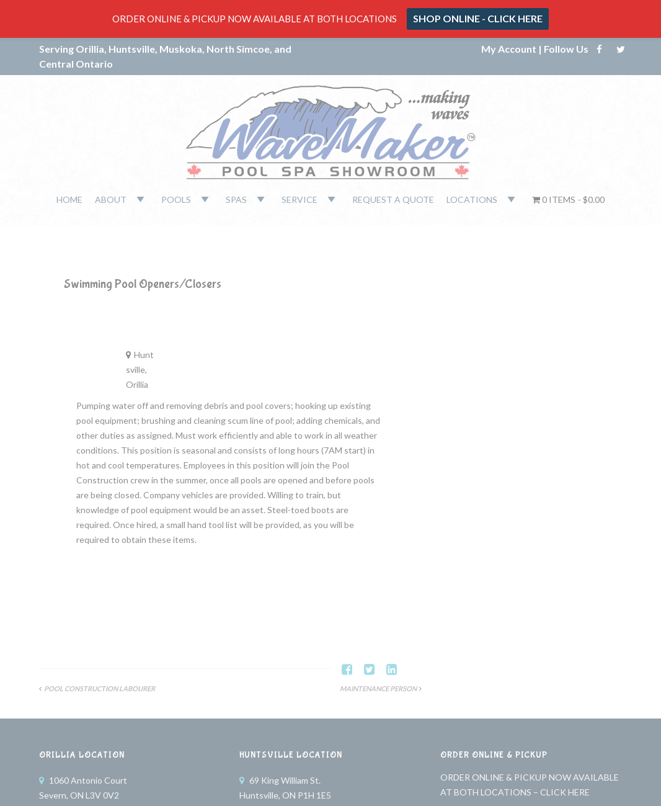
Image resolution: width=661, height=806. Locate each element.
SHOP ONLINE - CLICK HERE (478, 18)
